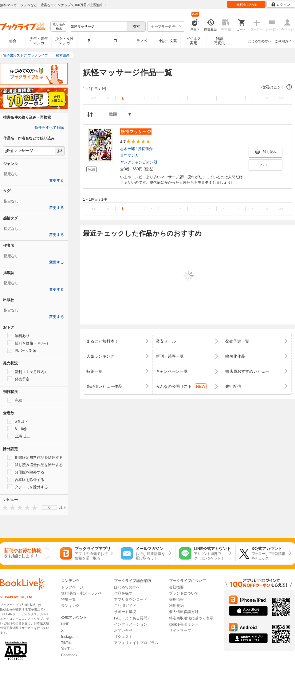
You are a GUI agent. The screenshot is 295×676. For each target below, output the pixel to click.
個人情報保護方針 (184, 612)
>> (281, 98)
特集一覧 (68, 599)
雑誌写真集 (219, 41)
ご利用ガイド (285, 41)
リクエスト (123, 637)
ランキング (70, 605)
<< (93, 98)
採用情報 (176, 599)
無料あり (18, 335)
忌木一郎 (127, 149)
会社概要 (176, 587)
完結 (14, 400)
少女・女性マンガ (64, 41)
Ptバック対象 (22, 350)
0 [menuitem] (50, 507)
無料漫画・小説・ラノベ (81, 593)
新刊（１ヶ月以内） (27, 371)
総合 (13, 41)
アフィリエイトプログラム (136, 643)
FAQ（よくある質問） (132, 618)
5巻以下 (17, 421)
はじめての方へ (259, 41)
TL (116, 41)
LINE (65, 624)
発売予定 (18, 378)
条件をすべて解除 (49, 127)
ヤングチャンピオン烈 (138, 162)
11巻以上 (18, 436)
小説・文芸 (168, 41)
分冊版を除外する (25, 472)
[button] (187, 87)
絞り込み (59, 26)
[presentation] (3, 507)
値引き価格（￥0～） (28, 342)
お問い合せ (123, 630)
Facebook (69, 655)
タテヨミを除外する (27, 486)
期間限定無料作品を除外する (35, 457)
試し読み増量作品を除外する (35, 464)
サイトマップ (180, 630)
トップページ (72, 587)
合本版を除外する (25, 479)
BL (90, 40)
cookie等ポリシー (183, 624)
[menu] (49, 507)
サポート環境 (125, 612)
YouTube (68, 649)
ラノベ (142, 41)
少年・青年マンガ (39, 41)
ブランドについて (184, 593)
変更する (56, 180)
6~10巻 (17, 428)
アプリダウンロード (130, 599)
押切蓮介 (145, 149)
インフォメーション (130, 624)
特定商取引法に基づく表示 (191, 618)
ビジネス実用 (193, 41)
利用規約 (176, 605)
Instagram (69, 637)
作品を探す (123, 593)
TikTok (66, 643)
